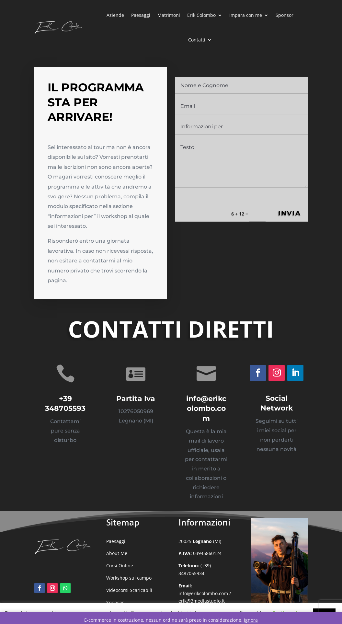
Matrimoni (168, 15)
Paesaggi (140, 15)
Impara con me (245, 15)
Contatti (196, 40)
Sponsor (284, 15)
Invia (287, 215)
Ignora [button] (251, 620)
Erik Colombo (201, 15)
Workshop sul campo (129, 578)
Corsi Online (119, 565)
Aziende (115, 15)
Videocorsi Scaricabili (129, 590)
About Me (116, 553)
